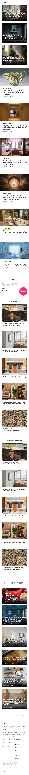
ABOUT (4, 288)
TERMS (16, 758)
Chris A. (13, 18)
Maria (11, 40)
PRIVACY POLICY (6, 292)
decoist (1, 2)
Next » (21, 715)
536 (17, 715)
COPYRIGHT (17, 752)
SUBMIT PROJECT (23, 291)
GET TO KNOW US (7, 742)
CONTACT (4, 290)
